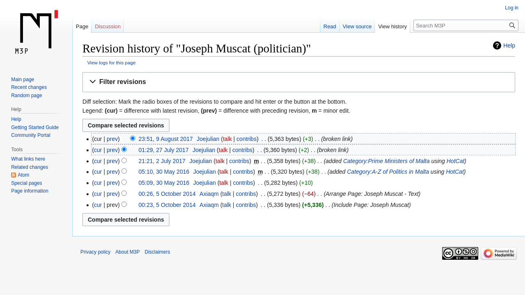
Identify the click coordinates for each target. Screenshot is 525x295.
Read (330, 26)
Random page (26, 95)
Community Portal (30, 135)
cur (98, 150)
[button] (298, 82)
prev (112, 139)
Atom (23, 175)
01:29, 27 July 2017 (164, 150)
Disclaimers (157, 252)
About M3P (127, 252)
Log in (511, 8)
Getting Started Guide (35, 127)
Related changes (29, 167)
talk (227, 139)
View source (357, 26)
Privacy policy (95, 252)
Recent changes (29, 87)
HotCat (456, 161)
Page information (29, 191)
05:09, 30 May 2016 (164, 182)
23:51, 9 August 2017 (166, 139)
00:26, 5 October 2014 (167, 194)
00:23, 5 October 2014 (167, 205)
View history (392, 26)
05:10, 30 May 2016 (164, 171)
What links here (28, 159)
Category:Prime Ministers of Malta (386, 161)
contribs (247, 139)
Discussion (108, 26)
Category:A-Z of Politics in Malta (388, 171)
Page (82, 26)
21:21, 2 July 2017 (162, 161)
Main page (22, 79)
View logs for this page (111, 62)
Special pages (26, 183)
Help (509, 45)
